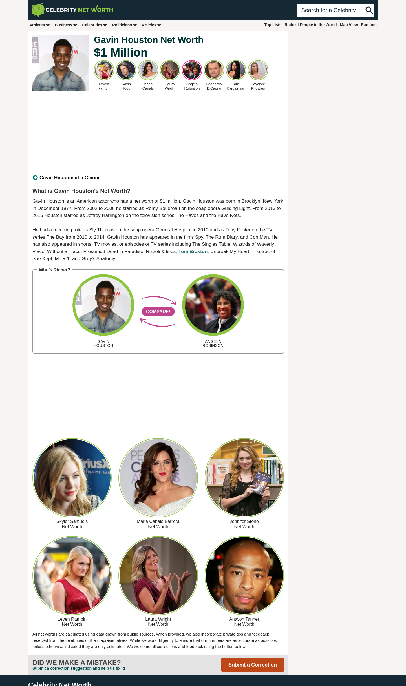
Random (369, 25)
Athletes (39, 25)
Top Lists (272, 25)
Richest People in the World (311, 25)
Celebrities (94, 25)
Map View (349, 25)
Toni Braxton (193, 251)
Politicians (124, 25)
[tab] (158, 178)
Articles (151, 25)
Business (66, 25)
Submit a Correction (252, 665)
